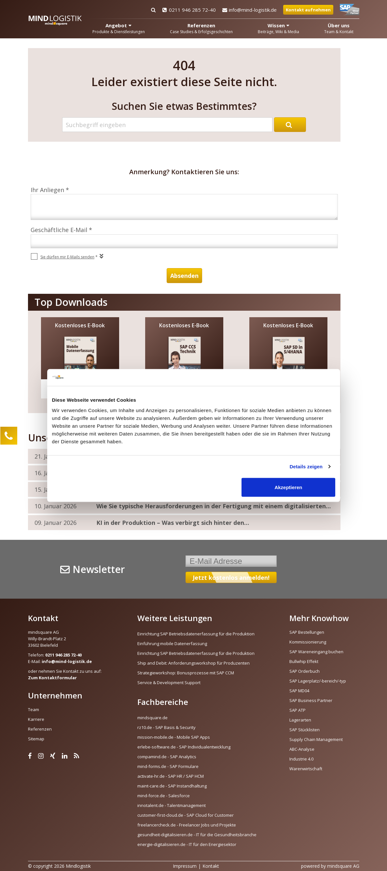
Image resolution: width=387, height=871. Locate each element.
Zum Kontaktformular (52, 678)
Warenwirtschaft (305, 769)
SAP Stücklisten (304, 730)
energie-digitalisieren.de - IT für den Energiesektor (186, 844)
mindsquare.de (152, 718)
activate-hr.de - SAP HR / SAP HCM (170, 776)
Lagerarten (300, 720)
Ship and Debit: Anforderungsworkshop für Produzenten (193, 663)
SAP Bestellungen (306, 632)
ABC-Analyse (301, 749)
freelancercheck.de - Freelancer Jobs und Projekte (186, 825)
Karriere (36, 719)
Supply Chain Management (316, 739)
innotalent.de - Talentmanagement (171, 805)
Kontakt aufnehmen (308, 10)
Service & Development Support (168, 682)
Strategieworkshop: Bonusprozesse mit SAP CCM (185, 673)
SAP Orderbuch (304, 671)
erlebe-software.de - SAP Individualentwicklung (183, 747)
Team (33, 709)
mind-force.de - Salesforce (163, 796)
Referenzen (40, 729)
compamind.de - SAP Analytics (166, 757)
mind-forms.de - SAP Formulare (168, 766)
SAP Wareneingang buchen (316, 652)
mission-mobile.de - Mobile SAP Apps (173, 737)
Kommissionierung (307, 642)
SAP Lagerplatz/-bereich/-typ (317, 681)
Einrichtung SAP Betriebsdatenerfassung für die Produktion (196, 634)
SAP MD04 (299, 691)
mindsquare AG (343, 866)
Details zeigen (306, 466)
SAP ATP (297, 710)
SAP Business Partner (310, 700)
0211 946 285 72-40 (189, 9)
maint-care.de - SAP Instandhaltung (172, 786)
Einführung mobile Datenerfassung (172, 643)
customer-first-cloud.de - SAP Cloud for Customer (185, 815)
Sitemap (36, 739)
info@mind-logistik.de (249, 9)
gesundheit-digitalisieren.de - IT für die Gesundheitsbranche (196, 835)
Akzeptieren (288, 487)
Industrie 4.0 (301, 759)
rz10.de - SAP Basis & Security (166, 727)
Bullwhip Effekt (303, 661)
